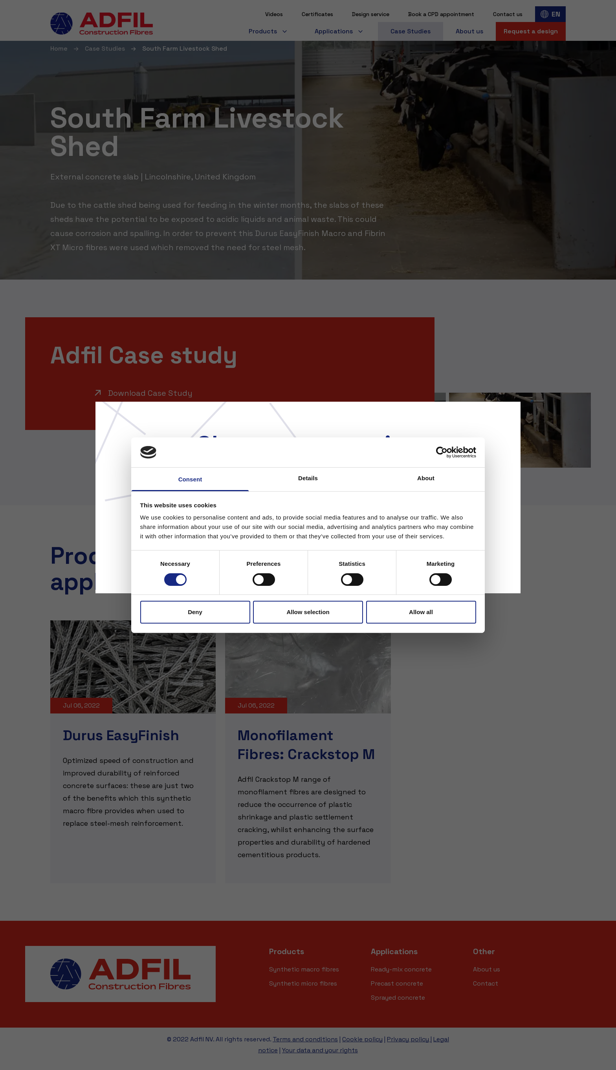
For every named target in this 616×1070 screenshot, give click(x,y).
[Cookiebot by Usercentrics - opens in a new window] (441, 452)
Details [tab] (308, 478)
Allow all (421, 612)
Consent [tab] (190, 479)
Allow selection (307, 612)
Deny (195, 612)
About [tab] (425, 478)
